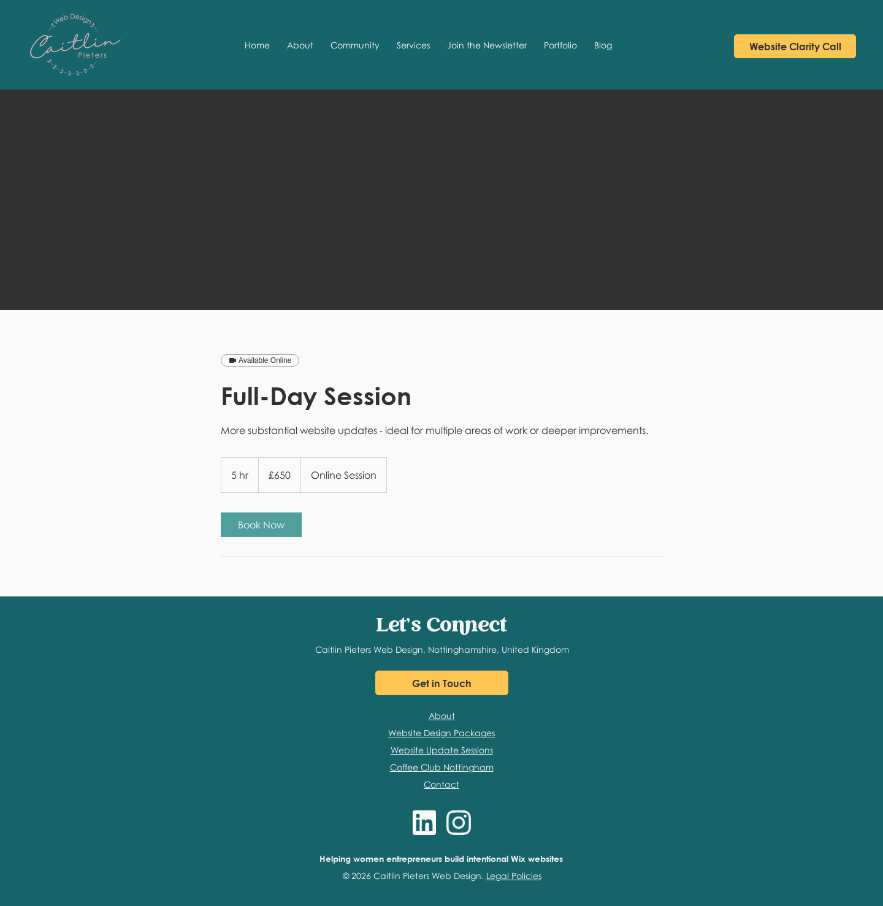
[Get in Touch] (441, 683)
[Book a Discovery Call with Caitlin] (795, 46)
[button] (355, 44)
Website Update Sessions (442, 750)
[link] (261, 524)
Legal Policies (513, 875)
